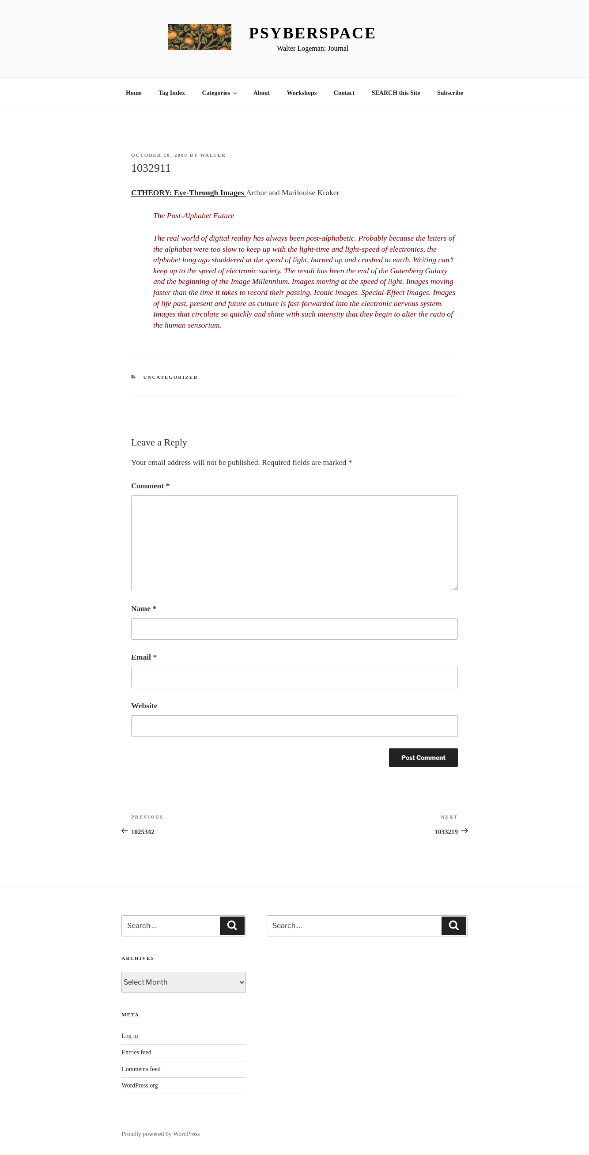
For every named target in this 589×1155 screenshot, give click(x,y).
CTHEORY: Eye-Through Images (188, 192)
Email (144, 657)
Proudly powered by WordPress (160, 1134)
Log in (129, 1036)
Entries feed (136, 1052)
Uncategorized (170, 377)
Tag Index (172, 93)
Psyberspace (313, 33)
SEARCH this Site (396, 93)
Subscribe (450, 93)
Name (143, 608)
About (261, 93)
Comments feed (140, 1069)
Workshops (302, 93)
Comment (150, 485)
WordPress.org (139, 1085)
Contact (344, 93)
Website (144, 705)
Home (134, 93)
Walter (213, 155)
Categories (220, 93)
